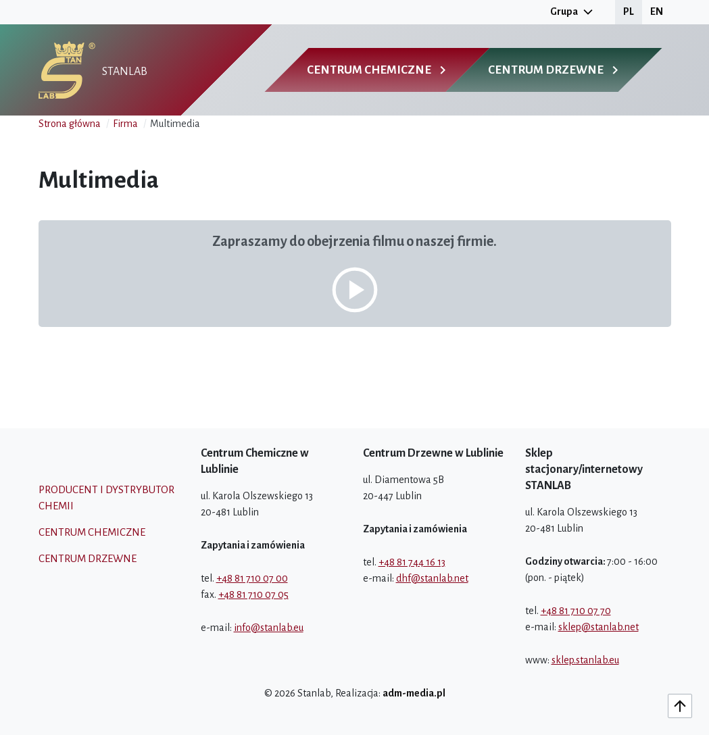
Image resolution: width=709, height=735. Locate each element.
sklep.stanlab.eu (585, 660)
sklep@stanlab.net (598, 627)
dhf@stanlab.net (432, 578)
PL (628, 11)
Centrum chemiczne (92, 532)
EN (656, 11)
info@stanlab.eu (268, 627)
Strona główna (70, 123)
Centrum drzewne (88, 558)
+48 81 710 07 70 (576, 610)
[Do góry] (680, 706)
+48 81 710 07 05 (253, 594)
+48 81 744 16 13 (411, 562)
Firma (125, 123)
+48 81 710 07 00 (252, 578)
